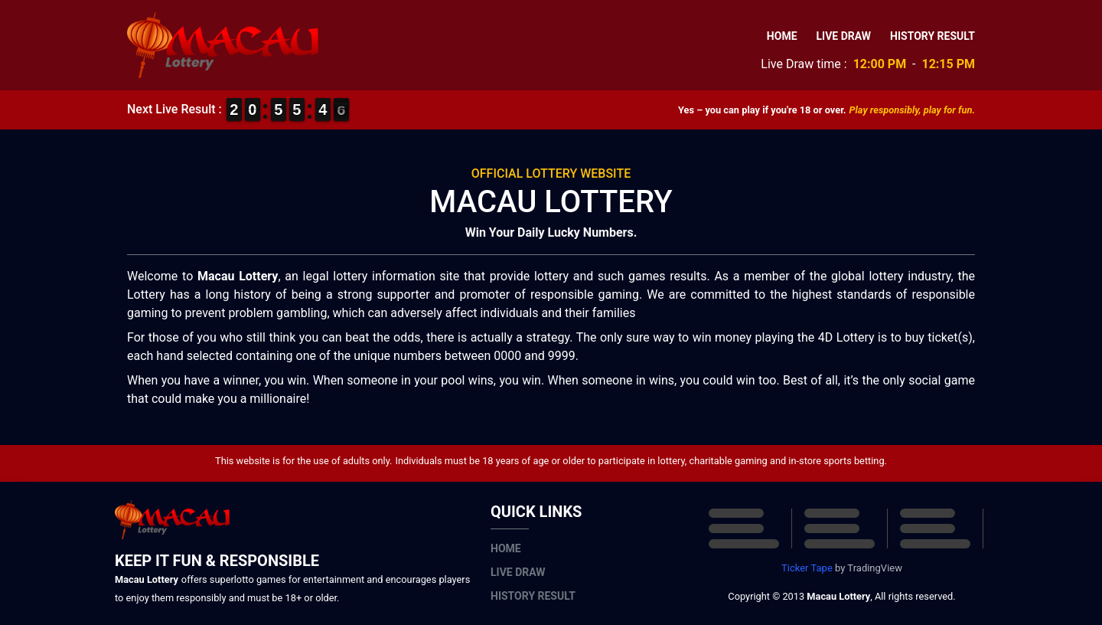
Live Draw (844, 36)
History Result (932, 36)
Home (782, 36)
